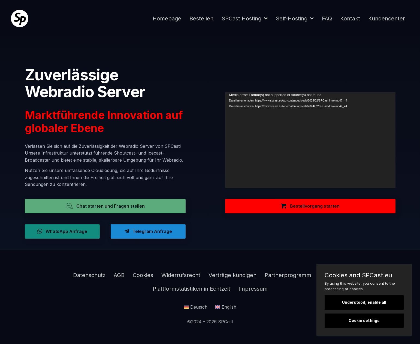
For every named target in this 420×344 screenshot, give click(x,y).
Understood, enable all (364, 302)
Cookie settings (364, 320)
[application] (310, 140)
